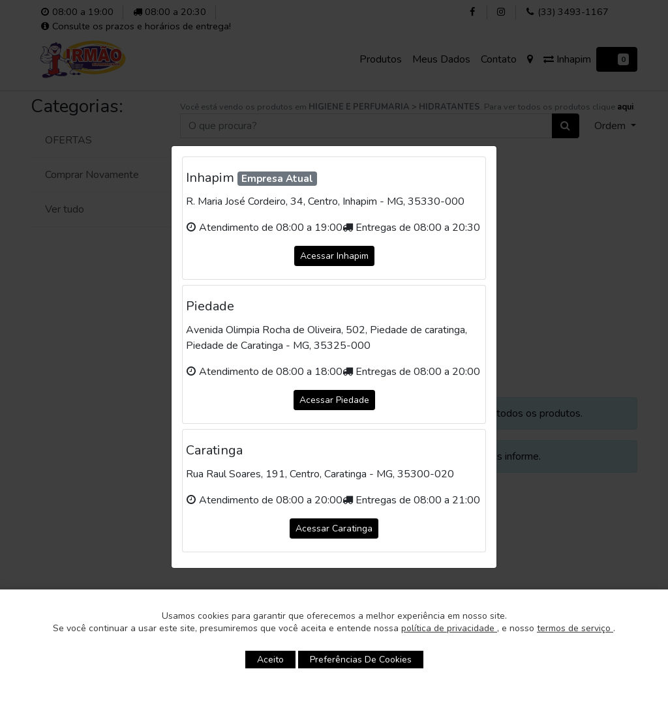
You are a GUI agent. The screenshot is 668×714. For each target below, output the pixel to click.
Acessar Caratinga (334, 528)
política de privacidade (449, 628)
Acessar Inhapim (334, 256)
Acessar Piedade (334, 400)
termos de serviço (575, 628)
